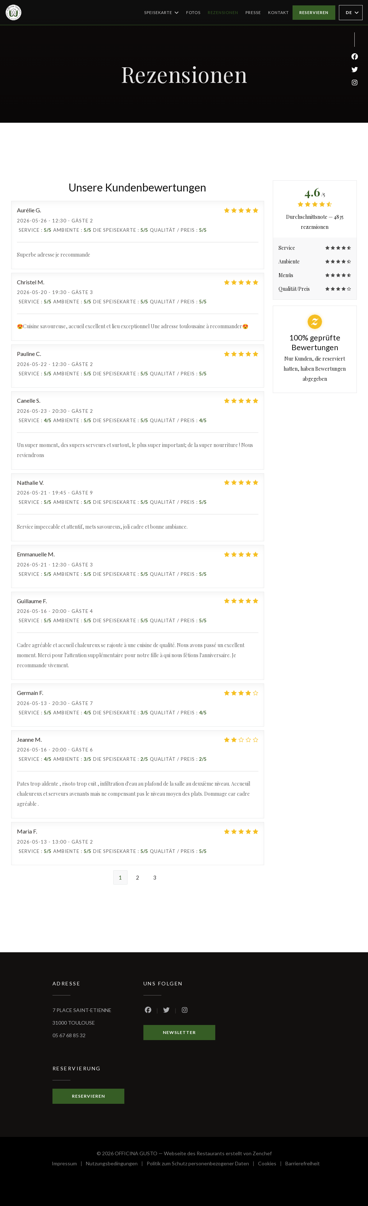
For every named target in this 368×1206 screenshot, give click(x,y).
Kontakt (278, 12)
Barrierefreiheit (302, 1164)
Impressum (69, 1164)
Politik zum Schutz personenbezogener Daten (202, 1164)
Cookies (271, 1164)
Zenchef (262, 1153)
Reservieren (313, 12)
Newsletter (179, 1032)
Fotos (193, 12)
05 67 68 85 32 (69, 1035)
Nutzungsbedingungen (116, 1164)
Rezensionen (223, 12)
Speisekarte (161, 12)
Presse (253, 12)
